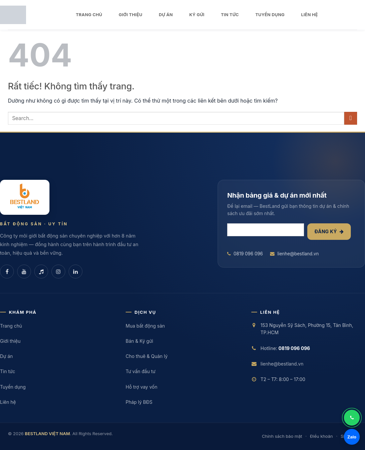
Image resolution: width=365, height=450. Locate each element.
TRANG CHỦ (89, 14)
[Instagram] (58, 271)
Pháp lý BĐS (139, 402)
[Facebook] (7, 271)
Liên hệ (8, 402)
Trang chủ (11, 326)
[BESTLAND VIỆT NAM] (24, 197)
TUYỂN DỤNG (270, 14)
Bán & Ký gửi (139, 341)
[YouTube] (24, 271)
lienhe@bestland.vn (294, 253)
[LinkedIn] (75, 271)
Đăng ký (329, 231)
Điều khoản (321, 436)
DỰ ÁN (166, 14)
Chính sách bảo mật (282, 436)
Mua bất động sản (145, 326)
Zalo (351, 436)
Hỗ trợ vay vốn (141, 387)
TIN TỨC (230, 14)
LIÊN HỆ (309, 14)
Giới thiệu (10, 341)
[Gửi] (350, 118)
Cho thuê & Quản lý (146, 356)
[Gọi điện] (352, 418)
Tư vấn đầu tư (140, 371)
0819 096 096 (245, 253)
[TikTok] (41, 271)
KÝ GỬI (196, 14)
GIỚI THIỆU (130, 14)
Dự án (6, 356)
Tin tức (7, 371)
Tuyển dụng (13, 387)
